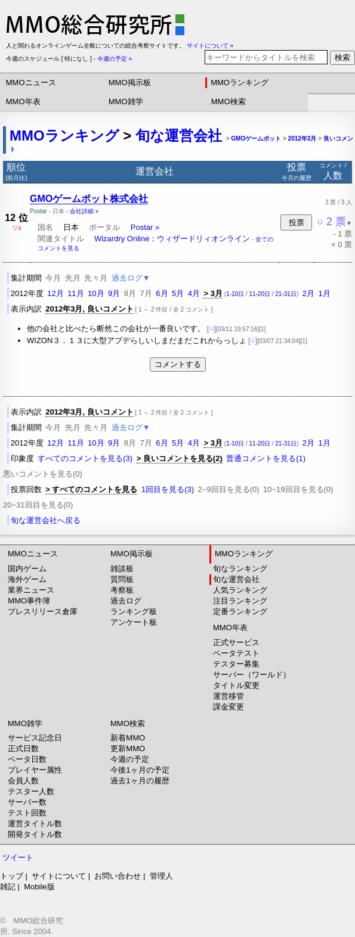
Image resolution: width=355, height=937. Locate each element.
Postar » (145, 227)
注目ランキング (240, 600)
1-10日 (235, 294)
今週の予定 (129, 759)
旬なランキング (240, 568)
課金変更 (228, 706)
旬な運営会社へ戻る (46, 520)
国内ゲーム (27, 568)
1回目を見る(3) (167, 489)
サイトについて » (210, 45)
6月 (162, 293)
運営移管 (228, 696)
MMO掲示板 (130, 82)
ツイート (17, 857)
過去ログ (125, 600)
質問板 (122, 579)
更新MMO (127, 748)
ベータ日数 (27, 759)
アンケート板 (133, 622)
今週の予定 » (114, 58)
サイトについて (59, 875)
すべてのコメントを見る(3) (85, 458)
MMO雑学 (126, 101)
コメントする (178, 364)
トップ (11, 875)
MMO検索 (228, 101)
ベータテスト (236, 653)
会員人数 (23, 780)
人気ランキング (240, 590)
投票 (296, 222)
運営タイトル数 (35, 823)
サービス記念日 (35, 737)
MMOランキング (239, 82)
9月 (114, 293)
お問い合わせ (117, 875)
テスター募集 (236, 663)
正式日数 (23, 748)
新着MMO (127, 737)
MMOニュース (31, 82)
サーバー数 (27, 802)
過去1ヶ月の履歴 (139, 780)
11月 (75, 293)
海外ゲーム (27, 579)
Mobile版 (39, 886)
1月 (324, 293)
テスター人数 (31, 791)
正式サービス (236, 642)
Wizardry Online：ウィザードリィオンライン (172, 238)
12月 (55, 293)
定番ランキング (240, 611)
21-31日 (286, 294)
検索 (342, 57)
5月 (178, 293)
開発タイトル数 (35, 834)
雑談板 (122, 568)
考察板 (122, 590)
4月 (194, 293)
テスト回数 (27, 812)
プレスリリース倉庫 (43, 611)
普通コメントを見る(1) (265, 458)
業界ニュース (31, 590)
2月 (308, 293)
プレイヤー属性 (35, 769)
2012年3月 (302, 138)
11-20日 (259, 294)
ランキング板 (133, 611)
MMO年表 (23, 101)
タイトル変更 (236, 685)
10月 (96, 293)
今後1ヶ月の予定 (139, 769)
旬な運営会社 (178, 135)
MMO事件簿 (29, 600)
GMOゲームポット (256, 138)
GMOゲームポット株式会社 (89, 199)
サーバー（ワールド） (252, 674)
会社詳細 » (84, 211)
